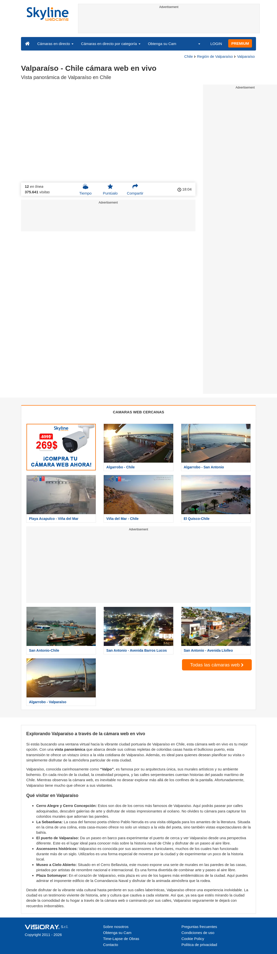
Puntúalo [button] (110, 189)
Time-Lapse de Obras (121, 938)
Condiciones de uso (198, 932)
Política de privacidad (199, 944)
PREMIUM (240, 43)
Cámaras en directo (55, 44)
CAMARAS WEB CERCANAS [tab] (138, 412)
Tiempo (85, 189)
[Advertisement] (169, 22)
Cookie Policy (193, 938)
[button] (196, 43)
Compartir (135, 189)
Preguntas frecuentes (199, 926)
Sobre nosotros (115, 926)
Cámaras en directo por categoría (110, 44)
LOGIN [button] (216, 44)
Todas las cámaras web (217, 664)
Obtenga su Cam (162, 44)
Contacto (110, 944)
